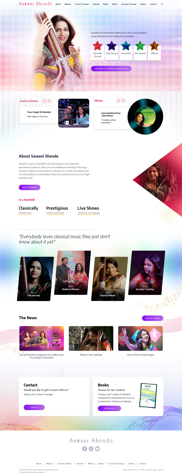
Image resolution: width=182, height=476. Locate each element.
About (58, 4)
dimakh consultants (37, 472)
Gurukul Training (128, 4)
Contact (153, 4)
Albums (67, 4)
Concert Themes (82, 4)
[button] (44, 100)
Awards (96, 4)
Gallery (143, 4)
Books (115, 4)
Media (105, 4)
